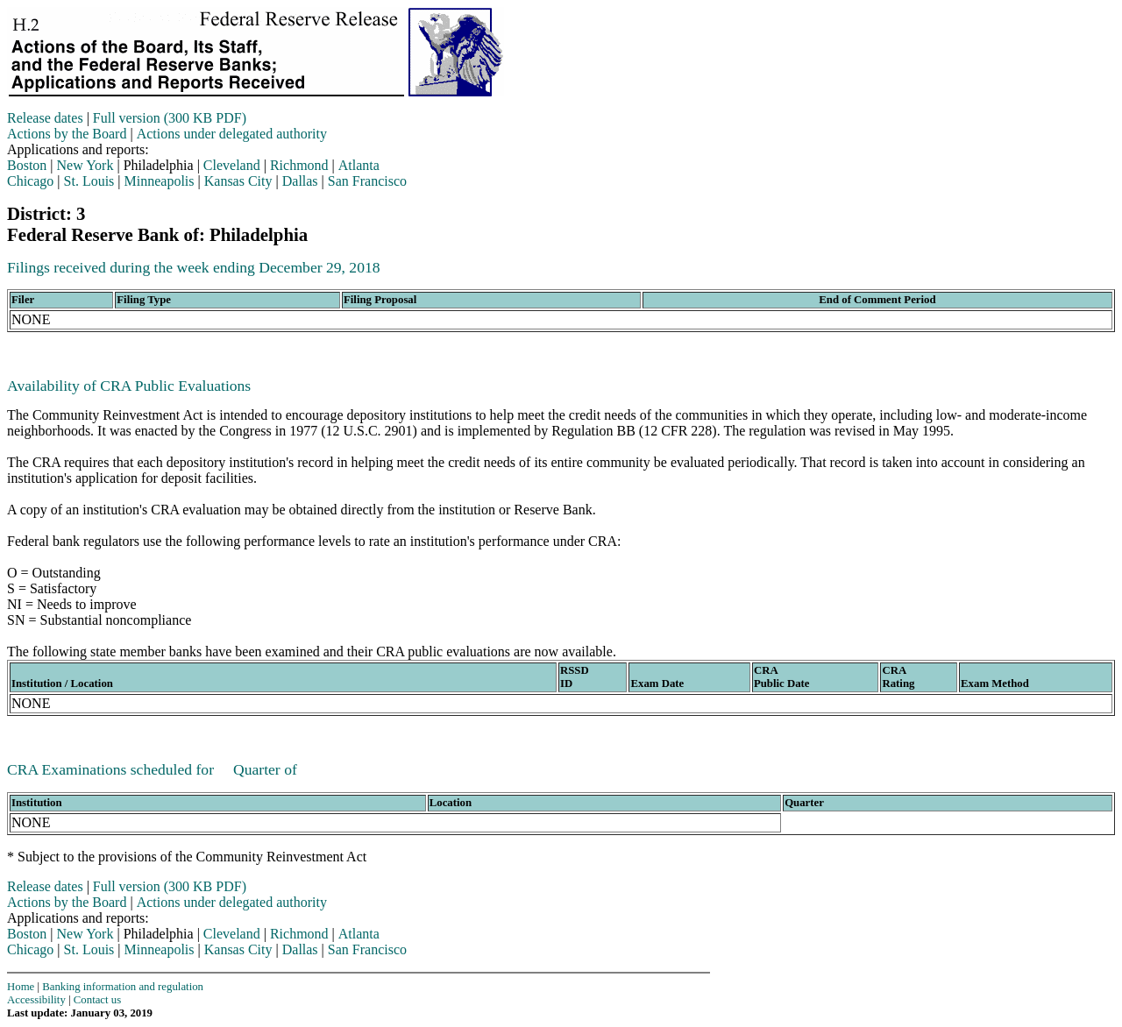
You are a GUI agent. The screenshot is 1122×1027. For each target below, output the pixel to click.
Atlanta (359, 165)
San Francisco (367, 181)
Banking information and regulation (122, 987)
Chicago (30, 181)
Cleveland (231, 165)
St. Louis (89, 181)
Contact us (97, 1000)
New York (85, 165)
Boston (26, 165)
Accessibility (36, 1000)
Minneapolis (159, 181)
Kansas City (238, 181)
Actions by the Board (66, 133)
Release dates (45, 117)
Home (20, 987)
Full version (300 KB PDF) (169, 117)
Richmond (299, 165)
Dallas (300, 181)
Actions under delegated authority (232, 133)
